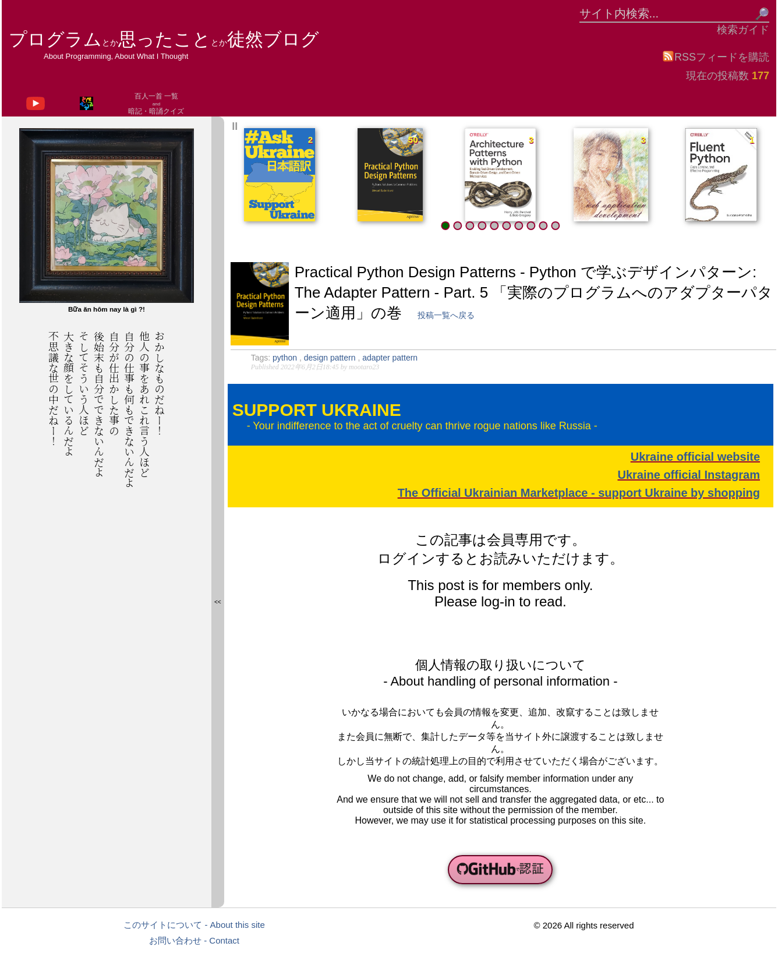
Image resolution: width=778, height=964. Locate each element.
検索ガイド (743, 30)
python (286, 357)
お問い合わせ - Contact (194, 940)
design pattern (331, 357)
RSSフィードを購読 (715, 56)
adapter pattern (390, 357)
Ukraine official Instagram (688, 474)
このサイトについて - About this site (194, 925)
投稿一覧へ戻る (446, 315)
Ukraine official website (695, 456)
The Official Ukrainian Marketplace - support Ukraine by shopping (579, 492)
